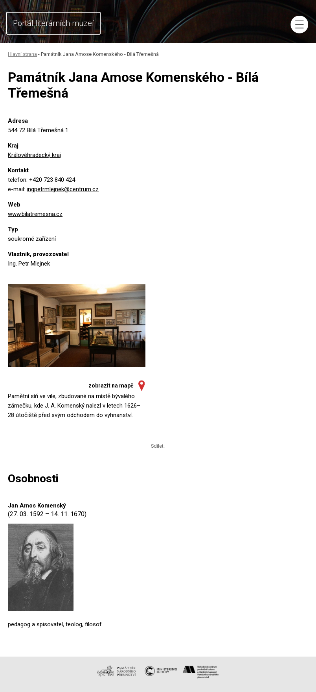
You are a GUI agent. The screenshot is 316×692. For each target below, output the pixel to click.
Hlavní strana (22, 54)
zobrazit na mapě (111, 385)
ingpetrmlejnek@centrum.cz (63, 189)
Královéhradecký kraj (34, 155)
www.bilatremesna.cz (35, 214)
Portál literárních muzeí (53, 23)
